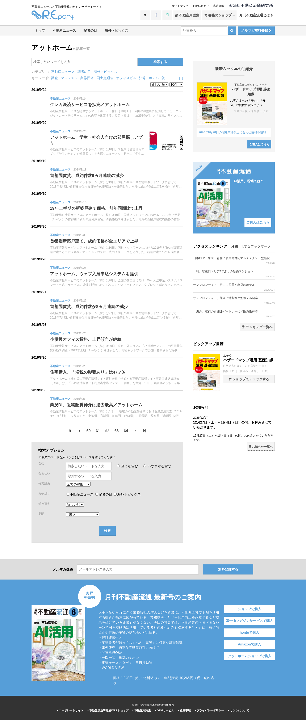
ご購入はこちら (259, 144)
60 (89, 431)
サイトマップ (180, 6)
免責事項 (184, 710)
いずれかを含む (157, 466)
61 (98, 431)
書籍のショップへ (219, 15)
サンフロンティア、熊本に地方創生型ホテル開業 (234, 300)
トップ (40, 30)
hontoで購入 (249, 632)
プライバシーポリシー (209, 710)
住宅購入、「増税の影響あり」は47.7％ (87, 372)
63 (116, 431)
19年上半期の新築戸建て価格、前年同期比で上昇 (96, 208)
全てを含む (127, 466)
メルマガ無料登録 (256, 30)
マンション (69, 78)
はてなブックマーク (255, 246)
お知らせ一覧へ (261, 446)
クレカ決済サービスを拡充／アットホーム (90, 104)
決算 (142, 78)
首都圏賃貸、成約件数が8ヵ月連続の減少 (89, 306)
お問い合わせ (201, 6)
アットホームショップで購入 (249, 656)
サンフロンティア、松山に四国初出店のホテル (234, 287)
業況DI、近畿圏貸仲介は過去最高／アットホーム (96, 405)
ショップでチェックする (248, 379)
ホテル (154, 78)
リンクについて (238, 710)
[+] (181, 78)
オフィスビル (126, 78)
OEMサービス (164, 710)
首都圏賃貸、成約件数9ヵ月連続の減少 (87, 175)
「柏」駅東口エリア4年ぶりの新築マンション (234, 274)
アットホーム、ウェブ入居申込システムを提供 (94, 273)
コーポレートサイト (70, 710)
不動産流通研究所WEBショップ (108, 710)
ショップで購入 (249, 609)
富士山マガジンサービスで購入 (249, 621)
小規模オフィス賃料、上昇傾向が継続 (85, 339)
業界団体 (87, 78)
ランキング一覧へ (257, 327)
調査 (54, 78)
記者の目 (90, 30)
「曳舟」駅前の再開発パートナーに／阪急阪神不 (234, 314)
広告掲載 (218, 6)
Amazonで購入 (249, 644)
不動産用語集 (187, 15)
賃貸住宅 (168, 78)
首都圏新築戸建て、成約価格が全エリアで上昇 (94, 241)
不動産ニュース (64, 30)
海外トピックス (116, 30)
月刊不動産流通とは (256, 15)
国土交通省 (105, 78)
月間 (234, 246)
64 (126, 431)
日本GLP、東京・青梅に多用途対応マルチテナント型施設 (234, 260)
